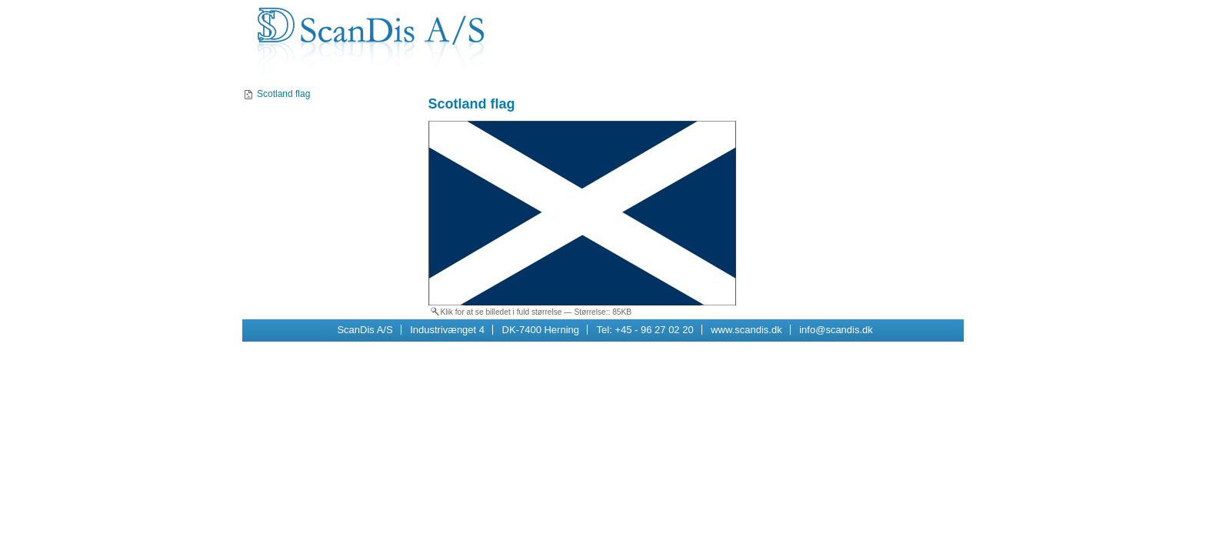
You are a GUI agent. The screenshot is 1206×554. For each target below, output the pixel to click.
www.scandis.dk (746, 329)
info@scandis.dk (836, 329)
